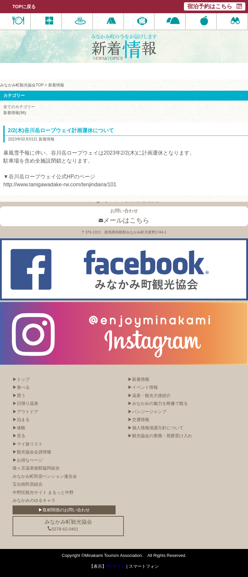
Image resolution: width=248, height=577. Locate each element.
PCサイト (115, 566)
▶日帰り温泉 (25, 403)
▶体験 (19, 427)
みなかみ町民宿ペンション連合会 (45, 476)
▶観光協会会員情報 (32, 451)
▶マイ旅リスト (28, 443)
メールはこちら (124, 220)
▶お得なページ (28, 460)
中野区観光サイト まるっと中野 (43, 492)
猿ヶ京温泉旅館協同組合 (36, 468)
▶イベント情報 (143, 387)
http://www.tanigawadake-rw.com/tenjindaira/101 (59, 184)
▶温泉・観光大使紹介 (149, 395)
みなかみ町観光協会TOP (22, 85)
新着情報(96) (14, 112)
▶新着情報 (138, 379)
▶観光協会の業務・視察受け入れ (160, 435)
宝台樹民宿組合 (28, 484)
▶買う (19, 395)
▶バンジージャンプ (147, 411)
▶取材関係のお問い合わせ (64, 509)
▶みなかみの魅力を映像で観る (158, 403)
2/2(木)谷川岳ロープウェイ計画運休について (61, 130)
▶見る (19, 435)
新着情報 (56, 85)
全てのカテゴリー (19, 107)
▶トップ (21, 379)
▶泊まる (21, 419)
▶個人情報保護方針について (156, 427)
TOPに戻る (24, 6)
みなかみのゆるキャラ (34, 500)
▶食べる (21, 387)
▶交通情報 (138, 419)
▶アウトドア (25, 411)
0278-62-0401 (62, 528)
